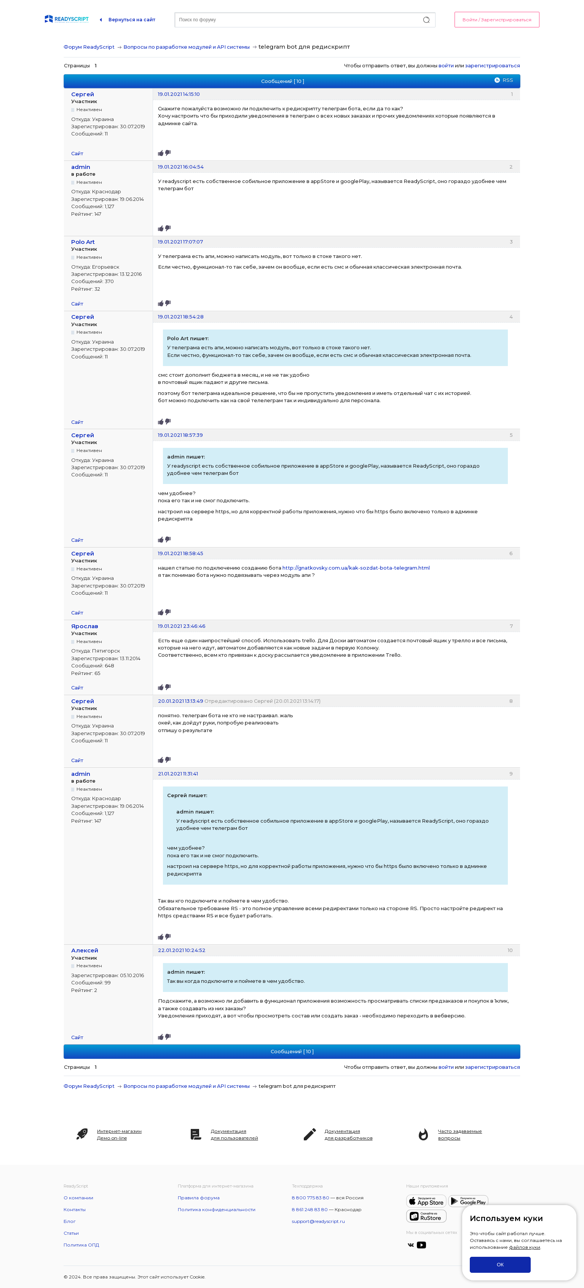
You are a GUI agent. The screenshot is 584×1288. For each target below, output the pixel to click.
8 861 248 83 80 (310, 1209)
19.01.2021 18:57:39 (180, 435)
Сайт (77, 153)
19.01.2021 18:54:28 (181, 317)
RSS (508, 80)
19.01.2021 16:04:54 (181, 167)
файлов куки (524, 1247)
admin (80, 166)
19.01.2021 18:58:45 (180, 553)
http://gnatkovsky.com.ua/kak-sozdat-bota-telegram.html (356, 568)
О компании (78, 1197)
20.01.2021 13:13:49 (180, 701)
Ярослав (84, 626)
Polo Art (83, 241)
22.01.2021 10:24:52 (182, 950)
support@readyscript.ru (318, 1221)
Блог (70, 1221)
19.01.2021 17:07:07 (180, 242)
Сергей (82, 94)
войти (446, 65)
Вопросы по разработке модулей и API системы (186, 47)
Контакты (75, 1209)
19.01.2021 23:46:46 (182, 626)
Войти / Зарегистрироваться (497, 19)
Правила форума (199, 1197)
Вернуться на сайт (132, 19)
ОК (500, 1264)
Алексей (84, 950)
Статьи (71, 1233)
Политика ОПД (81, 1245)
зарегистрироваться (492, 65)
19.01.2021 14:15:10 (179, 94)
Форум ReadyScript (89, 47)
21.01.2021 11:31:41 (178, 774)
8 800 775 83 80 (310, 1197)
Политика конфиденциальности (216, 1209)
